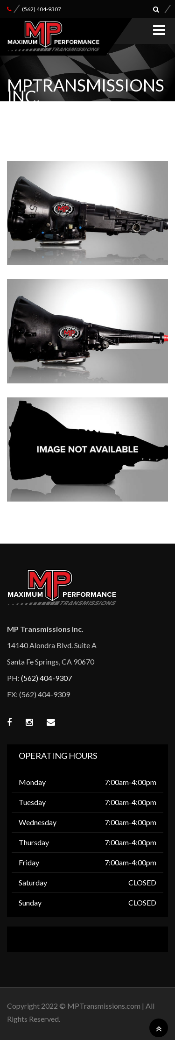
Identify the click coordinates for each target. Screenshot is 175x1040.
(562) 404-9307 (41, 9)
